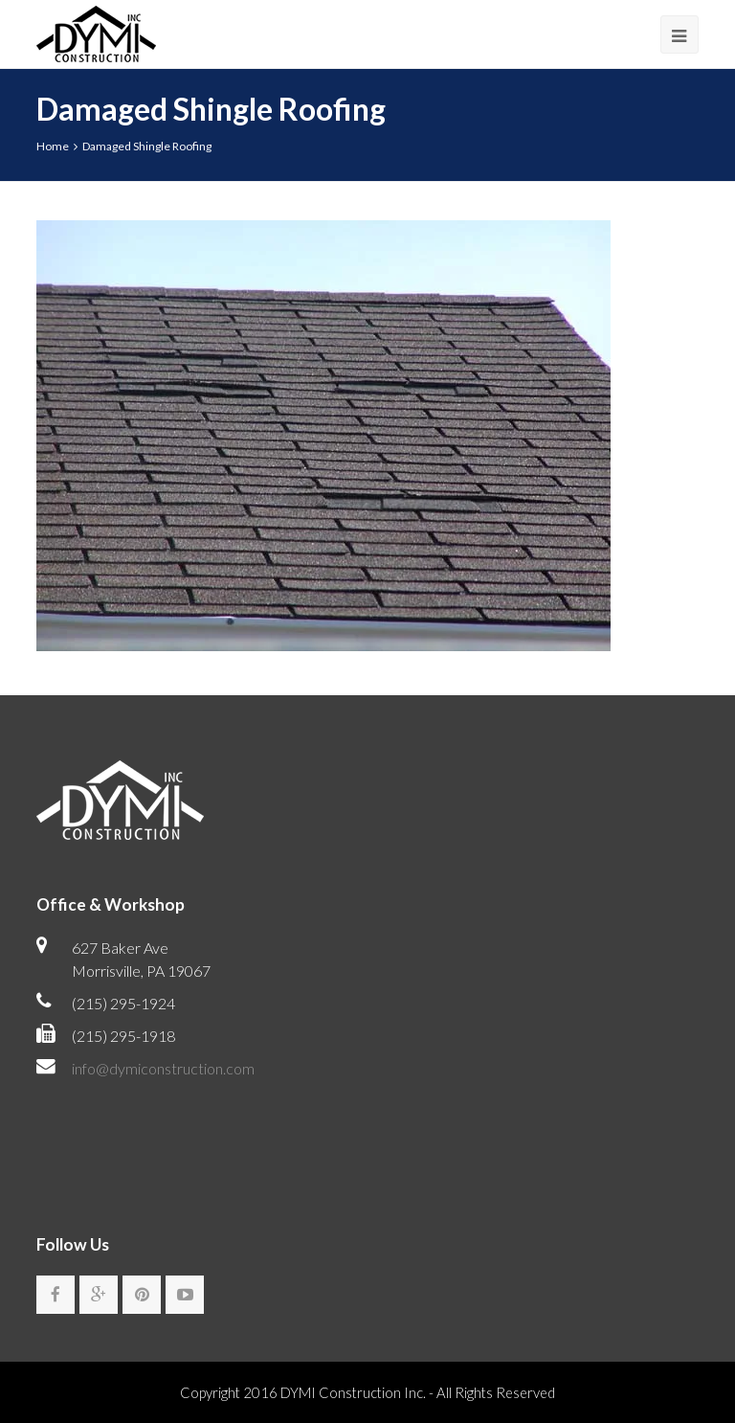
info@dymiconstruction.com (163, 1068)
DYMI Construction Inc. (353, 1393)
